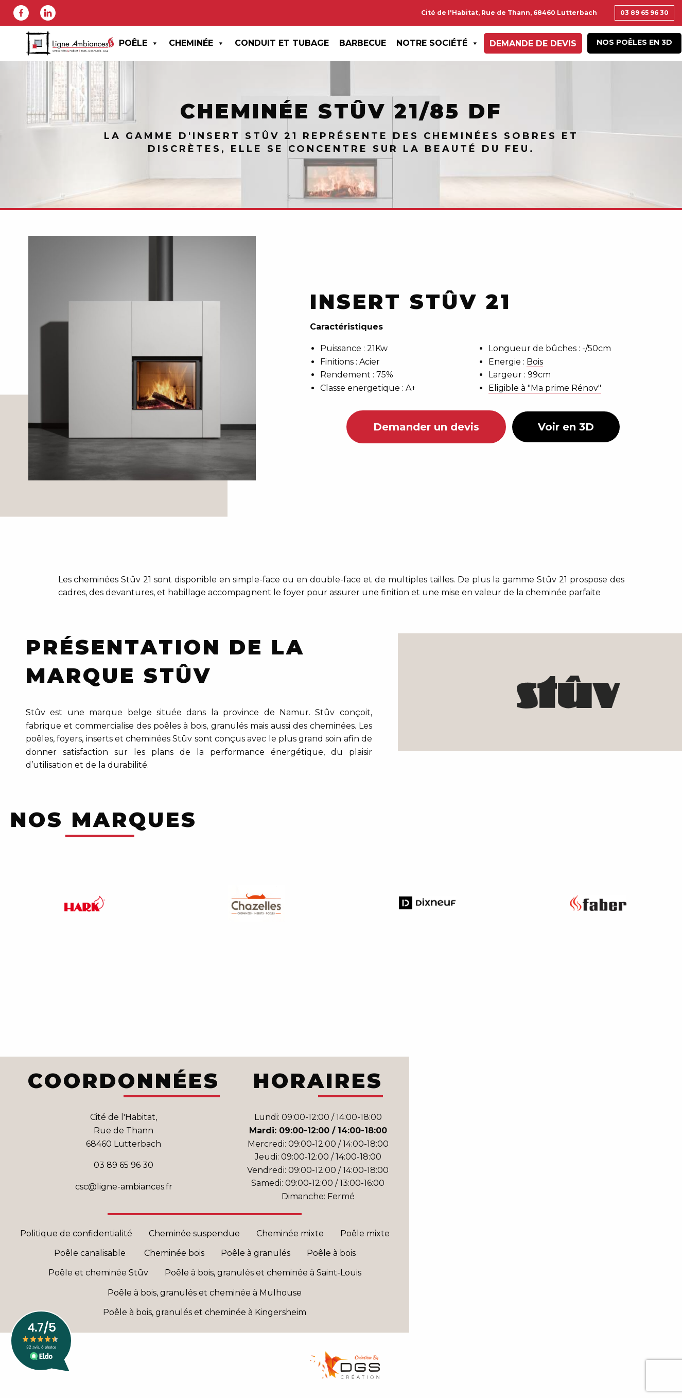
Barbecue (362, 43)
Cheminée (196, 43)
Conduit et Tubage (282, 43)
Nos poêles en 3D (634, 42)
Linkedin (48, 13)
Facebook (21, 13)
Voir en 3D (566, 427)
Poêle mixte (365, 1233)
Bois (535, 362)
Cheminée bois (174, 1253)
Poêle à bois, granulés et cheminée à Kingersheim (204, 1312)
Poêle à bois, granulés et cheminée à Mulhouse (205, 1293)
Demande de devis (532, 43)
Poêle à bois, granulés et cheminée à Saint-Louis (263, 1273)
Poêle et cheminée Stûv (98, 1273)
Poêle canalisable (91, 1253)
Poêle (139, 43)
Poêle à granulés (255, 1253)
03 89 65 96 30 (644, 12)
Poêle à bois (331, 1253)
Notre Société (437, 43)
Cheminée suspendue (194, 1233)
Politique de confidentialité (76, 1233)
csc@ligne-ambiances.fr (123, 1187)
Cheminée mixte (290, 1233)
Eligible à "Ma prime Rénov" (544, 388)
